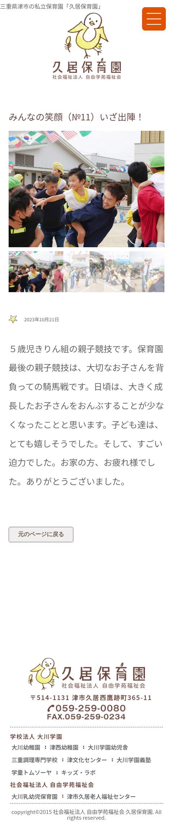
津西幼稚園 (64, 747)
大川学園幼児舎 (108, 747)
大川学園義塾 (134, 759)
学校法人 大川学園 (36, 736)
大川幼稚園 (26, 747)
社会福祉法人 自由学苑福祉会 (52, 785)
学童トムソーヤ (32, 772)
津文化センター (87, 759)
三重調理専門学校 (35, 759)
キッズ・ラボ (78, 772)
